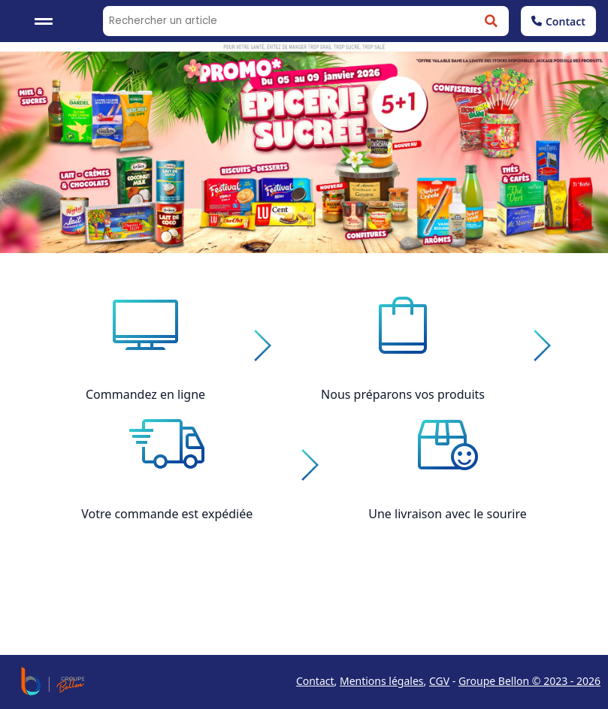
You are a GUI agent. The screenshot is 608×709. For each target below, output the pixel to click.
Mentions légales (382, 681)
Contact (558, 21)
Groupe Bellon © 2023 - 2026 (529, 681)
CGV (439, 681)
